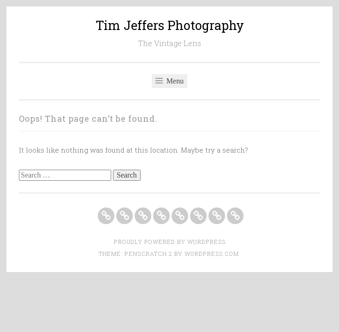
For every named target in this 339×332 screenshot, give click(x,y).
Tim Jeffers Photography (169, 25)
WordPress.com (211, 253)
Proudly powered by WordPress (170, 241)
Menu (169, 81)
